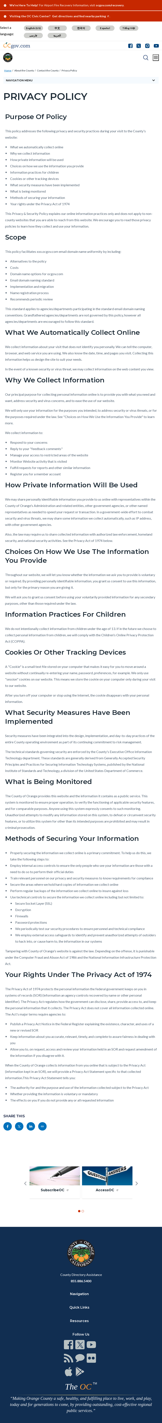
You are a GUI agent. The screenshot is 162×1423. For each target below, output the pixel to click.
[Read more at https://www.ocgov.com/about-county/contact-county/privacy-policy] (42, 1126)
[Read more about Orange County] (7, 57)
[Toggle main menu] (156, 57)
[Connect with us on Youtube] (155, 45)
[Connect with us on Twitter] (139, 45)
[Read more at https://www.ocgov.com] (81, 1253)
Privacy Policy (69, 70)
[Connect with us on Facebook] (131, 45)
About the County (24, 70)
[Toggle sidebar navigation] (81, 80)
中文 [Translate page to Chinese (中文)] (57, 28)
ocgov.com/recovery (110, 5)
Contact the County (48, 70)
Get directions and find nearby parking (80, 16)
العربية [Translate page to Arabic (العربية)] (57, 35)
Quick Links (79, 1307)
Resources (79, 1321)
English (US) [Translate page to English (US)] (33, 28)
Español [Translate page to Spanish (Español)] (105, 28)
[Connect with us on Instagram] (147, 45)
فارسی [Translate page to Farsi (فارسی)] (33, 35)
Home (7, 70)
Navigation (79, 1294)
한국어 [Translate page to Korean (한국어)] (81, 28)
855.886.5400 (81, 1281)
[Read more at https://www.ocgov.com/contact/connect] (68, 1344)
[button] (25, 1190)
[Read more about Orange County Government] (16, 45)
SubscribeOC (55, 1190)
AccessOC (107, 1190)
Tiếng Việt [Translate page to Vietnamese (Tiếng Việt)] (128, 28)
